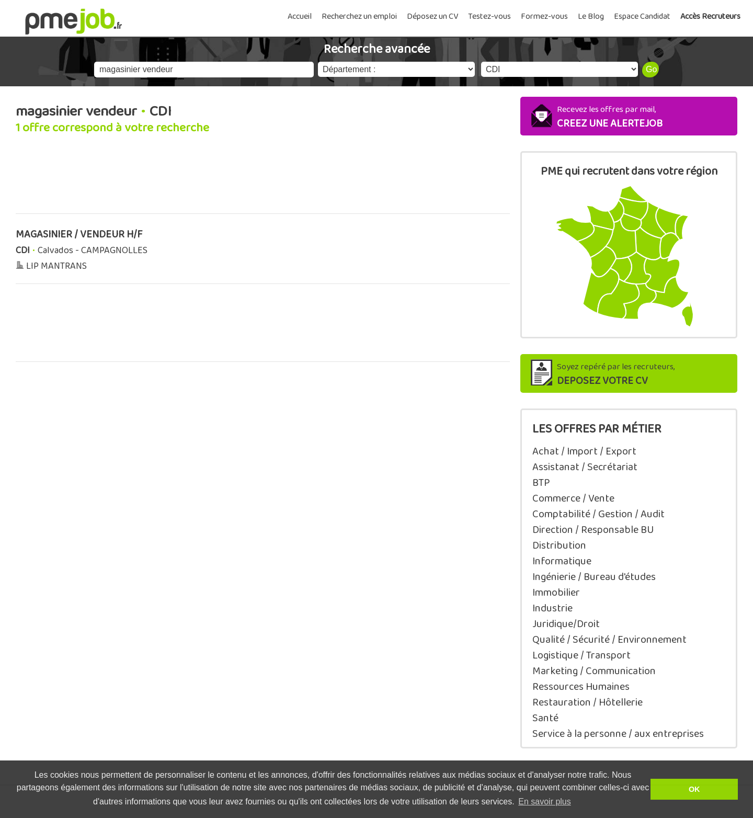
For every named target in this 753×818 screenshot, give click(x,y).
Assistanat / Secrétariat (584, 467)
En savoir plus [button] (544, 801)
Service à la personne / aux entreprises (618, 733)
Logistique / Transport (581, 655)
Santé (545, 718)
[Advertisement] (263, 179)
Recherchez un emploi (359, 16)
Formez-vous (544, 16)
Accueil (300, 16)
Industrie (552, 608)
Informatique (561, 561)
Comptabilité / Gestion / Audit (598, 514)
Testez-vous (489, 16)
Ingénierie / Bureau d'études (594, 577)
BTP (541, 482)
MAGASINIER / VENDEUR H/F (79, 234)
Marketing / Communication (594, 671)
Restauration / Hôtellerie (587, 702)
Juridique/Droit (566, 624)
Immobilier (556, 592)
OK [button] (694, 789)
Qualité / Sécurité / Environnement (609, 639)
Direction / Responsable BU (593, 529)
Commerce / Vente (573, 498)
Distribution (559, 545)
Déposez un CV (432, 16)
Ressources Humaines (581, 686)
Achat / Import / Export (584, 451)
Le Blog (591, 16)
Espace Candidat (642, 16)
